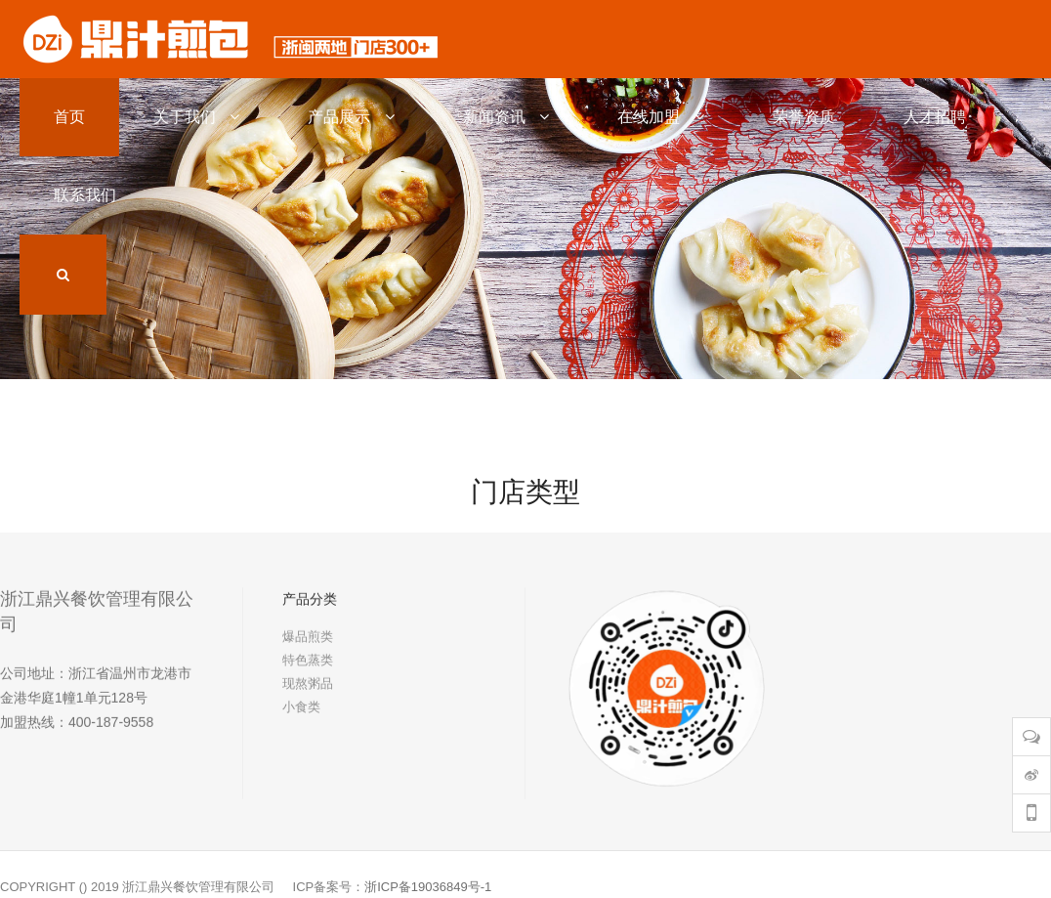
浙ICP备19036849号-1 (427, 886)
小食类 (301, 714)
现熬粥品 (307, 691)
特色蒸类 (307, 668)
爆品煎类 (307, 644)
